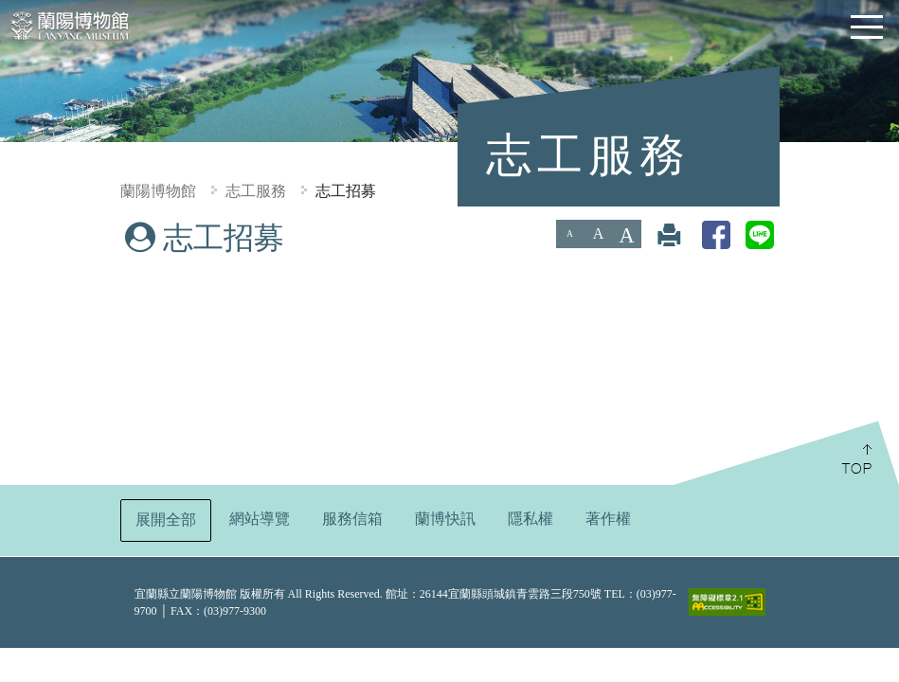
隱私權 (530, 519)
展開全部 (165, 520)
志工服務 (255, 191)
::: (7, 232)
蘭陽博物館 (158, 191)
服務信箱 (352, 519)
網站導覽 (259, 519)
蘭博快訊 (445, 519)
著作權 (608, 519)
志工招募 (345, 191)
